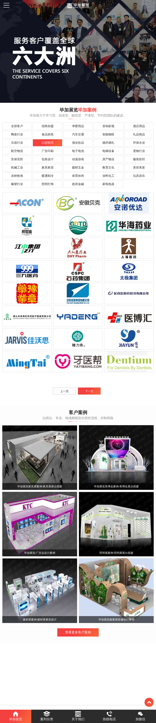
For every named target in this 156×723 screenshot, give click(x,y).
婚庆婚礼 (108, 142)
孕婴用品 (78, 126)
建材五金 (78, 167)
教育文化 (108, 167)
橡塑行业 (17, 184)
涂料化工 (108, 175)
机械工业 (17, 167)
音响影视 (108, 126)
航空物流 (17, 151)
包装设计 (48, 159)
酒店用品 (139, 126)
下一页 (89, 391)
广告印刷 (48, 151)
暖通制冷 (48, 175)
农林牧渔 (17, 175)
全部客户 (17, 126)
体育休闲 (78, 175)
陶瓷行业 (17, 134)
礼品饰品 (139, 134)
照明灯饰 (48, 184)
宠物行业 (139, 151)
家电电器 (108, 184)
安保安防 (17, 159)
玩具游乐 (139, 175)
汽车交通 (78, 134)
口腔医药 (48, 142)
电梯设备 (108, 151)
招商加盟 (48, 126)
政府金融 (78, 184)
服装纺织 (139, 159)
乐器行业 (17, 142)
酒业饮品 (78, 142)
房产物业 (108, 159)
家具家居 (48, 167)
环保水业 (139, 142)
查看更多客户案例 (78, 632)
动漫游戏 (78, 159)
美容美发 (139, 167)
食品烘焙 (48, 134)
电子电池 (78, 151)
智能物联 (108, 134)
